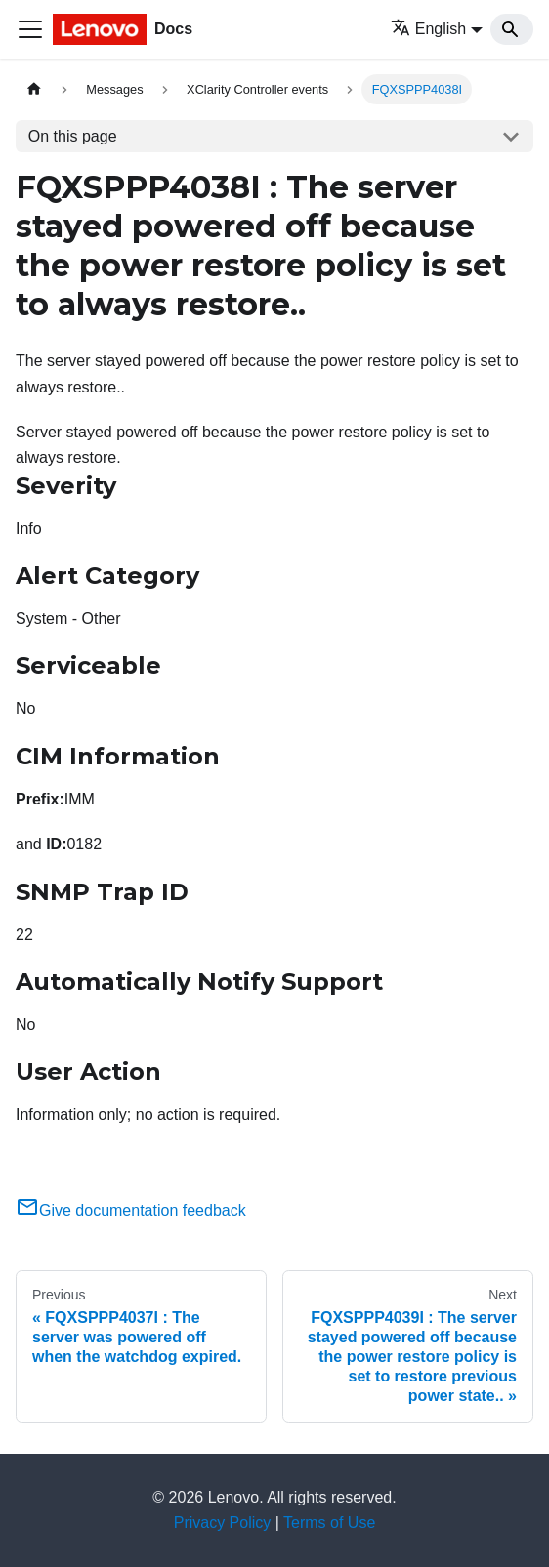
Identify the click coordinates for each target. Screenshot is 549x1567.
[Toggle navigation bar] (30, 29)
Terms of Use (329, 1522)
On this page (72, 136)
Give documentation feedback (131, 1210)
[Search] (511, 29)
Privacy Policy (223, 1522)
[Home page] (34, 89)
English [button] (428, 29)
